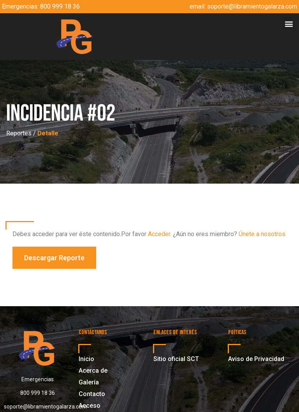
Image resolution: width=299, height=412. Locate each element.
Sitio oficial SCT (176, 359)
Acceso (89, 405)
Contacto (92, 394)
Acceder (159, 234)
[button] (288, 23)
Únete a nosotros (262, 234)
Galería (89, 382)
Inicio (86, 359)
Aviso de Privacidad (256, 359)
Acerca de (93, 370)
